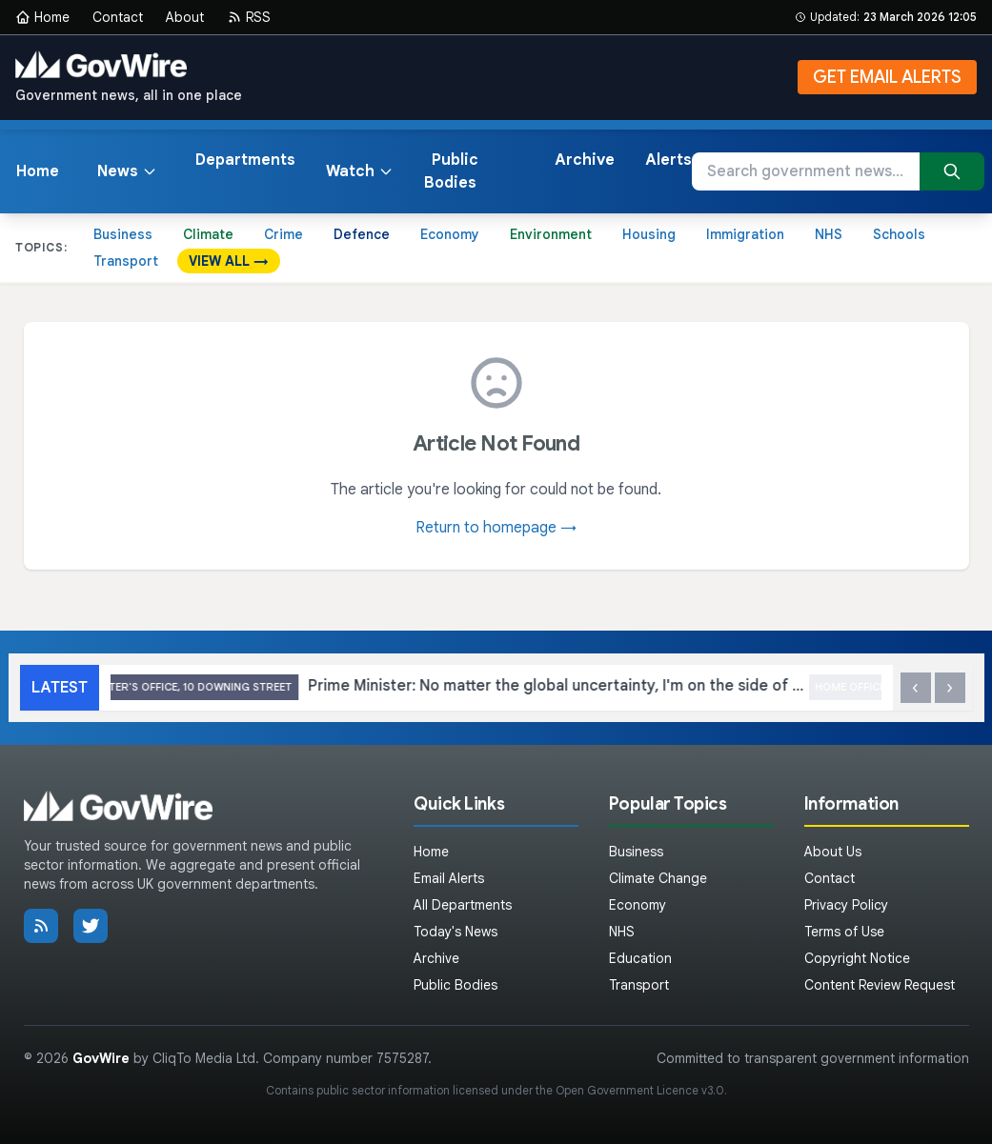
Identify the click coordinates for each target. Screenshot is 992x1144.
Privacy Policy (846, 904)
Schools (899, 234)
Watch (360, 171)
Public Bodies (451, 171)
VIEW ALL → (229, 261)
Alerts (668, 160)
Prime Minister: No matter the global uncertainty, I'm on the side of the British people (496, 687)
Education (640, 958)
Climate (208, 234)
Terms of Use (844, 931)
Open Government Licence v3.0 (640, 1090)
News (127, 171)
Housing (649, 234)
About (185, 17)
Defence (362, 234)
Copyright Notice (857, 958)
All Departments (463, 904)
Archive (585, 160)
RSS (249, 17)
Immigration (745, 234)
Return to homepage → (496, 527)
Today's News (455, 931)
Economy (449, 234)
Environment (551, 234)
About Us (832, 851)
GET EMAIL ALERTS (887, 77)
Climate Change (658, 878)
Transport (125, 261)
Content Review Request (879, 984)
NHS (828, 234)
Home (42, 17)
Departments (245, 160)
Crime (283, 234)
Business (122, 234)
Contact (117, 17)
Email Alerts (449, 878)
